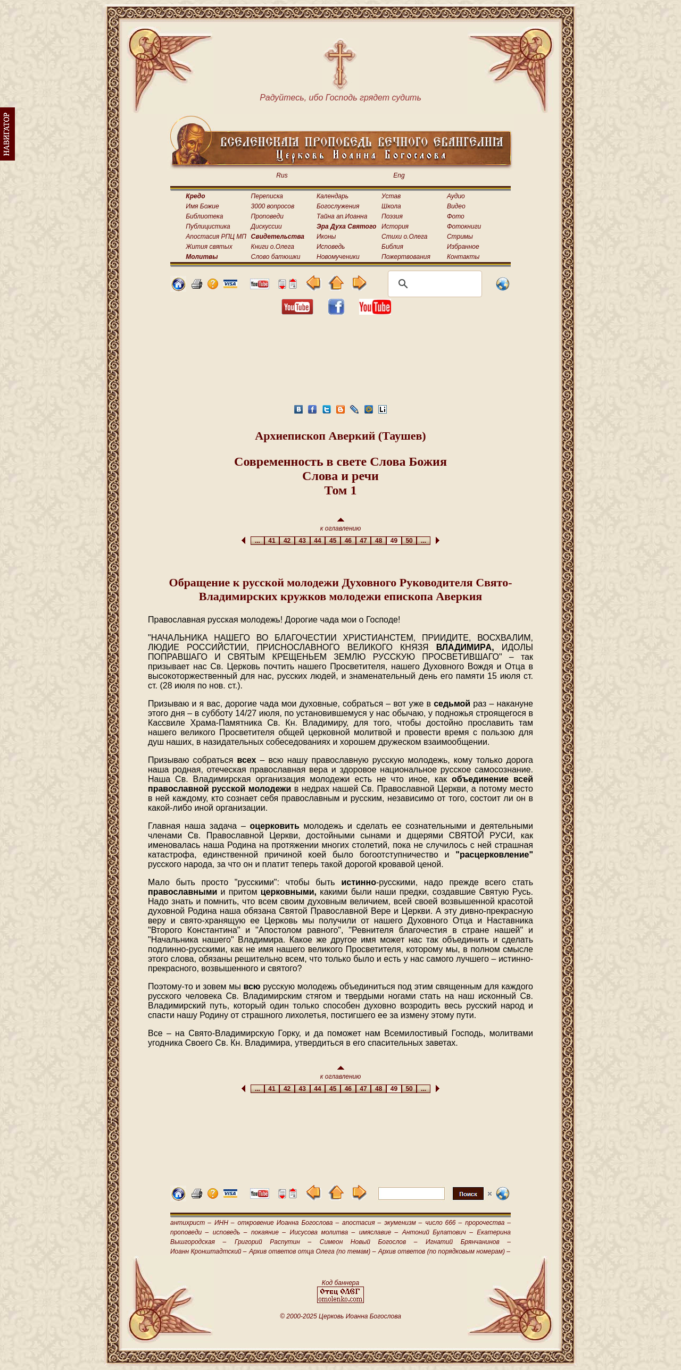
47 (363, 540)
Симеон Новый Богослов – (369, 1242)
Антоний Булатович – (437, 1232)
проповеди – (189, 1232)
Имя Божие (202, 206)
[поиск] (433, 284)
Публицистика (208, 226)
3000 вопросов (273, 206)
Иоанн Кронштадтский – (208, 1251)
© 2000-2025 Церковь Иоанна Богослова (340, 1316)
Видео (456, 206)
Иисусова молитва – (322, 1232)
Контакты (463, 256)
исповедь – (230, 1232)
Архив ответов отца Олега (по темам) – (312, 1251)
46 (348, 540)
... (257, 540)
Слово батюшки (276, 256)
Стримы (460, 236)
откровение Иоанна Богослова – (288, 1222)
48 (378, 540)
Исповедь (331, 246)
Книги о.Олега (272, 246)
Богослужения (338, 206)
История (395, 226)
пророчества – (488, 1222)
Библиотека (204, 216)
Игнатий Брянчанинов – (468, 1242)
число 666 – (443, 1222)
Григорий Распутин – (273, 1242)
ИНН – (224, 1222)
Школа (391, 206)
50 (409, 540)
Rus (281, 175)
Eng (398, 175)
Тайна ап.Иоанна (342, 216)
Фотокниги (464, 226)
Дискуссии (266, 226)
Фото (455, 216)
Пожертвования (405, 256)
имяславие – (378, 1232)
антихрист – (190, 1222)
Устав (391, 196)
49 (394, 540)
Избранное (463, 246)
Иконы (326, 236)
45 (333, 540)
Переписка (267, 196)
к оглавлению (340, 525)
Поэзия (392, 216)
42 (287, 540)
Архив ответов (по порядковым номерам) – (444, 1251)
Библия (392, 246)
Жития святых (209, 246)
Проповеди (267, 216)
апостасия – (361, 1222)
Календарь (332, 196)
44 (318, 540)
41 (272, 540)
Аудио (456, 196)
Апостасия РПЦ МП (216, 236)
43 (302, 540)
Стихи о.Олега (404, 236)
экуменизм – (403, 1222)
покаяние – (268, 1232)
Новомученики (338, 256)
